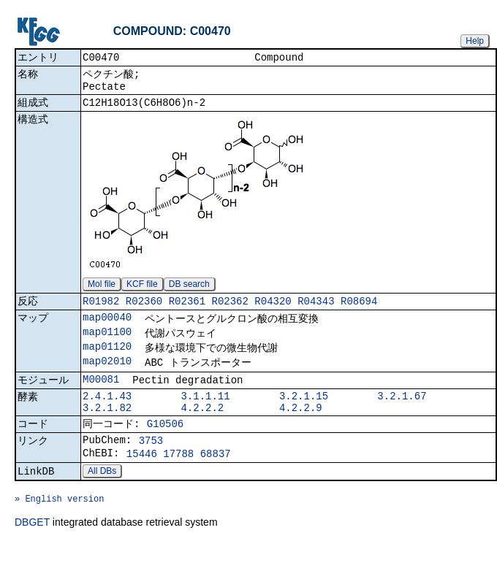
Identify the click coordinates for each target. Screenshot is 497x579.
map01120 (107, 360)
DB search (189, 292)
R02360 (144, 311)
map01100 (107, 344)
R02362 (229, 311)
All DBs (102, 501)
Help (475, 41)
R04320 (272, 311)
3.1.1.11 (205, 415)
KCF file (142, 292)
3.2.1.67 (401, 415)
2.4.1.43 (107, 415)
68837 (215, 481)
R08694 (359, 311)
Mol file (101, 292)
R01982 (101, 311)
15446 (141, 481)
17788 (178, 481)
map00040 (107, 328)
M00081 (101, 396)
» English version (59, 532)
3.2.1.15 (303, 415)
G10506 (165, 447)
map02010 (107, 376)
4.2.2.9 (300, 429)
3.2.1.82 (107, 429)
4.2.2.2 (202, 429)
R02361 (187, 311)
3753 (151, 466)
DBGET (32, 558)
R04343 (315, 311)
